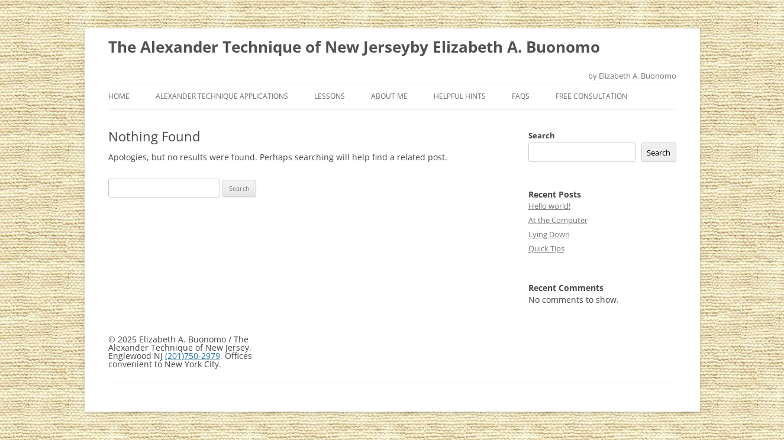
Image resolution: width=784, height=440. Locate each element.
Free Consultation (591, 96)
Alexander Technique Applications (222, 96)
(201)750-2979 (192, 355)
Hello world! (549, 205)
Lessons (329, 96)
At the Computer (558, 220)
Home (119, 96)
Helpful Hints (460, 96)
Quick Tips (546, 248)
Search (541, 135)
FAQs (521, 96)
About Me (389, 96)
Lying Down (549, 234)
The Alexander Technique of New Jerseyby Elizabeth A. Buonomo (354, 46)
